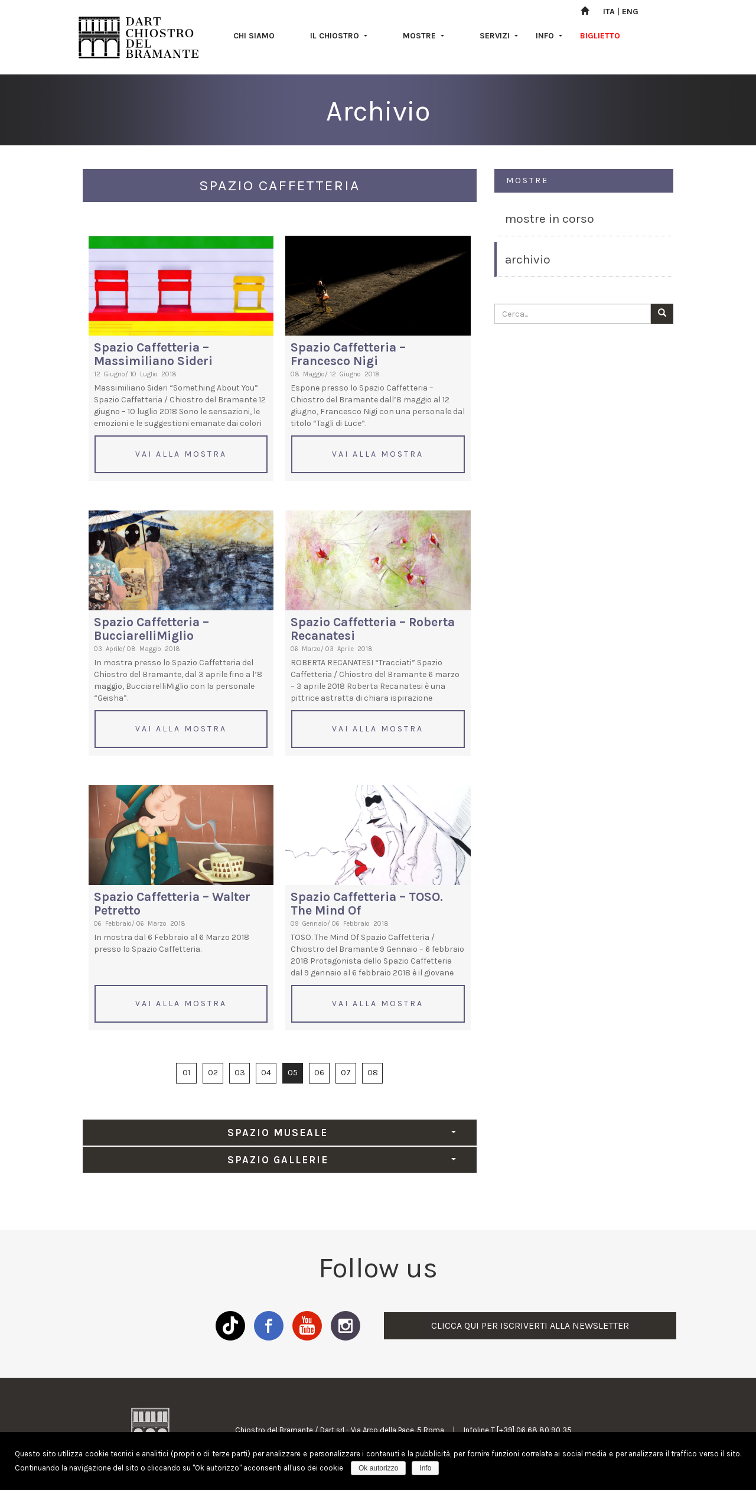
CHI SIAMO (254, 36)
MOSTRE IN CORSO (549, 219)
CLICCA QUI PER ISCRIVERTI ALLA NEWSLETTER (530, 1325)
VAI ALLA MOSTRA (181, 454)
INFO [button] (549, 36)
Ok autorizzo (378, 1468)
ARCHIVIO (527, 259)
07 (346, 1073)
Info (425, 1468)
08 (372, 1073)
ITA (609, 11)
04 (266, 1073)
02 (213, 1073)
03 (239, 1073)
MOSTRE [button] (423, 36)
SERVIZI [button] (499, 36)
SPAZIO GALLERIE (341, 1160)
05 (293, 1073)
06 (319, 1073)
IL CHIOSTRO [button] (338, 36)
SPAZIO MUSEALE (341, 1132)
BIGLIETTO (600, 36)
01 (186, 1073)
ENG (630, 11)
